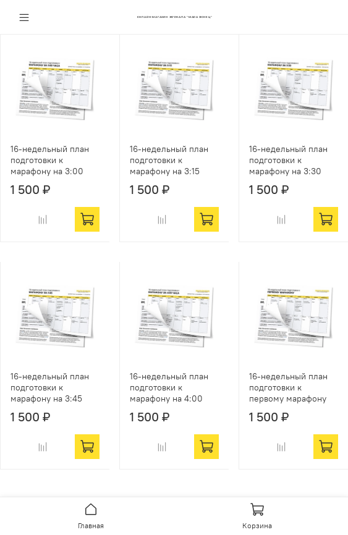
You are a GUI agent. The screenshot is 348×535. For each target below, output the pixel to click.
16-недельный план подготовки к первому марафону (288, 387)
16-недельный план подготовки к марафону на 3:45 (50, 387)
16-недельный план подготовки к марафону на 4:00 (169, 387)
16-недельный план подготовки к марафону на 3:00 (50, 160)
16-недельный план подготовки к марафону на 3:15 (169, 160)
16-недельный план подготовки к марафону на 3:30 (288, 160)
